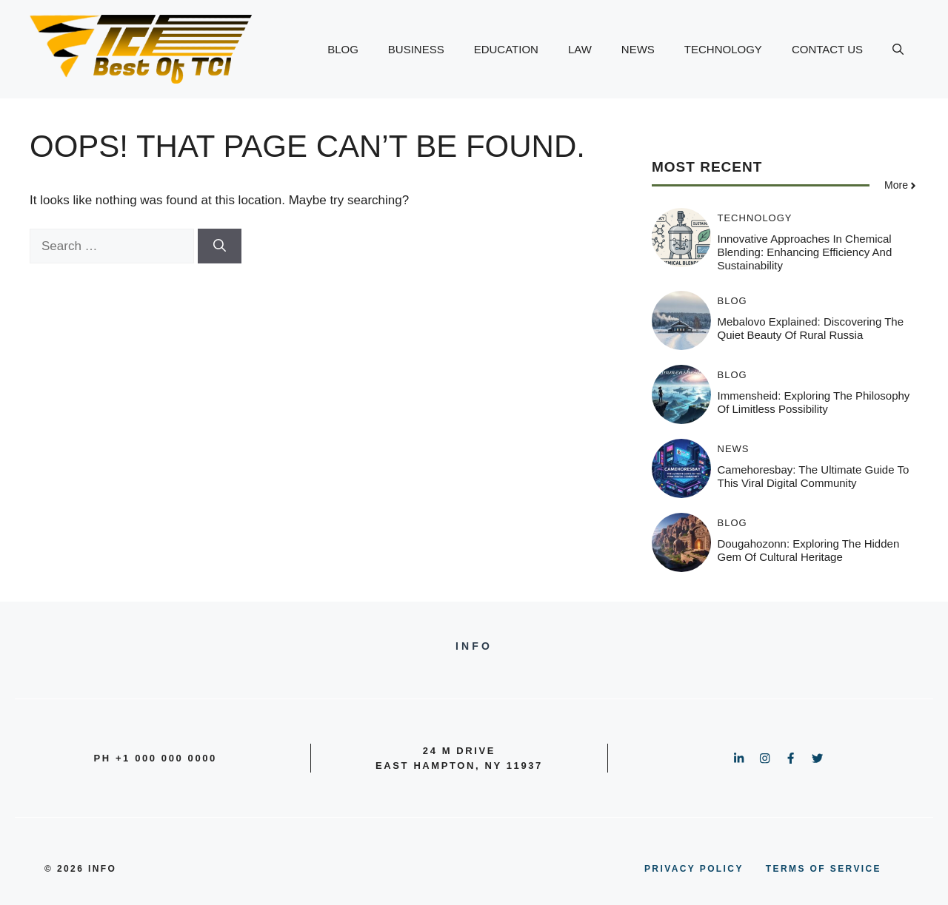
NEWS (638, 49)
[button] (898, 49)
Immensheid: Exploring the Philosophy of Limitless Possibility (814, 402)
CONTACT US (827, 49)
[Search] (219, 246)
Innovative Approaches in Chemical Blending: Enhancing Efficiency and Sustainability (805, 252)
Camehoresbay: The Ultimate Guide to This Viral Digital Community (813, 476)
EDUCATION (506, 49)
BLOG (342, 49)
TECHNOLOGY (723, 49)
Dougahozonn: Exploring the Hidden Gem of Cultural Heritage (809, 550)
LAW (580, 49)
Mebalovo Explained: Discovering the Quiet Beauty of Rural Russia (811, 328)
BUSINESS (416, 49)
